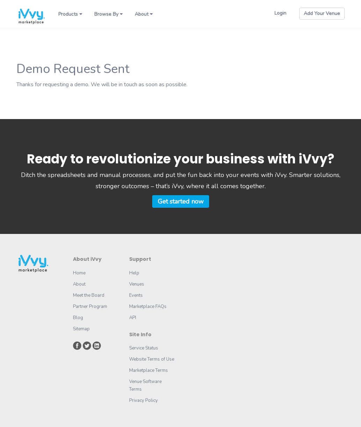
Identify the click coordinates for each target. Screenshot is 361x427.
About (144, 14)
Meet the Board (88, 295)
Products (70, 14)
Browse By (108, 14)
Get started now (181, 201)
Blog (78, 318)
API (132, 318)
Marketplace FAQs (148, 306)
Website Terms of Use (151, 359)
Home (79, 273)
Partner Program (90, 306)
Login (280, 13)
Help (134, 273)
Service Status (143, 348)
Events (136, 295)
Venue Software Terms (145, 385)
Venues (136, 284)
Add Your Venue (322, 13)
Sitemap (81, 329)
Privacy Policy (143, 400)
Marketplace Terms (148, 370)
